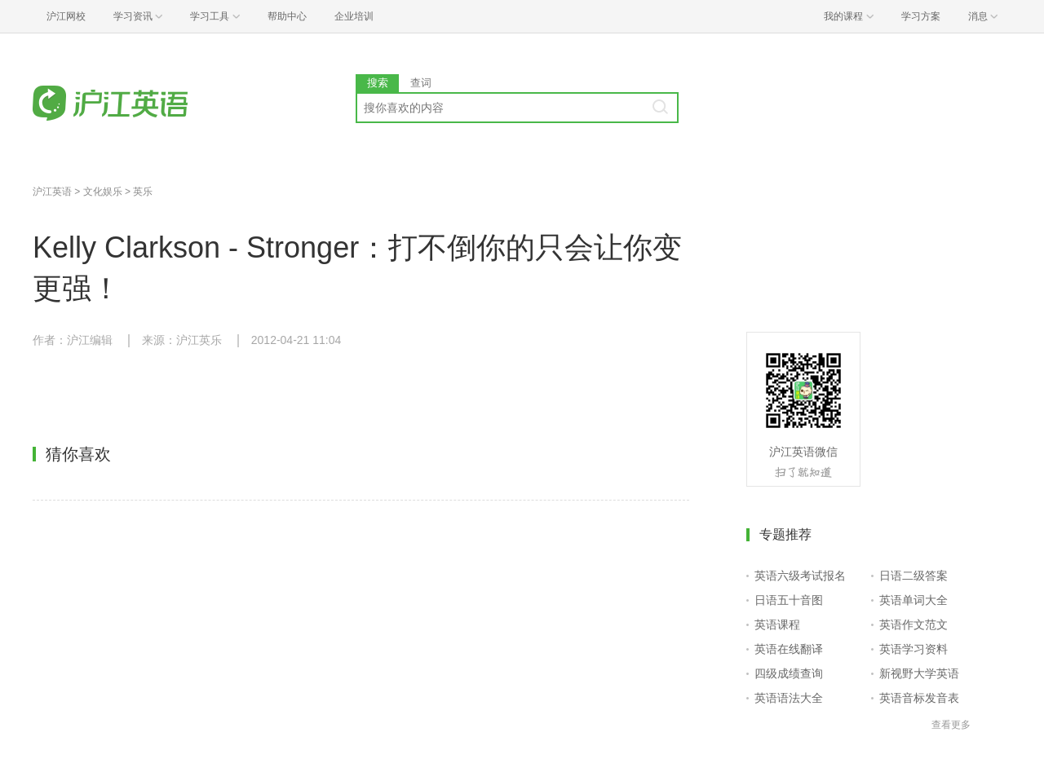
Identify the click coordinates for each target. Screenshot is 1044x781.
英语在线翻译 (788, 648)
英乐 (143, 191)
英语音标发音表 (919, 697)
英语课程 (777, 624)
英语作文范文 (913, 624)
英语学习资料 (913, 648)
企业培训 (354, 16)
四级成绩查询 (788, 673)
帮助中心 (287, 16)
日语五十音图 (788, 600)
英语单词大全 (913, 600)
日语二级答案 (913, 575)
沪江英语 (52, 191)
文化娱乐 (102, 191)
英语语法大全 (788, 697)
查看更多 (951, 724)
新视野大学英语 (919, 673)
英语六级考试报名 (800, 575)
